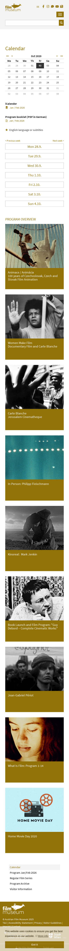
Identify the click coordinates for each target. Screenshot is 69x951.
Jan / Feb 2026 (15, 107)
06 (17, 71)
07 (24, 71)
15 (32, 76)
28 (9, 65)
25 (57, 82)
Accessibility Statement (21, 922)
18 (57, 76)
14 (24, 76)
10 (48, 71)
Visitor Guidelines (52, 922)
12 (9, 76)
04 (57, 65)
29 (17, 65)
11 (57, 71)
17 (48, 76)
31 (48, 88)
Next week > (58, 140)
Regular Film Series (21, 878)
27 (17, 88)
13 (17, 76)
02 (40, 65)
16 (40, 76)
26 (9, 88)
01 (32, 65)
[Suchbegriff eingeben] (32, 23)
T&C (5, 922)
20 (17, 82)
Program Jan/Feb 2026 (23, 872)
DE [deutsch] (38, 6)
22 (32, 82)
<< (7, 56)
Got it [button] (34, 944)
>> (61, 56)
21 (24, 82)
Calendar (15, 867)
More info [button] (43, 936)
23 (40, 82)
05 (9, 71)
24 (48, 82)
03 (48, 65)
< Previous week (12, 140)
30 (24, 65)
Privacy (38, 922)
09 (40, 71)
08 (32, 71)
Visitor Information (21, 889)
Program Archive (19, 883)
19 (9, 82)
